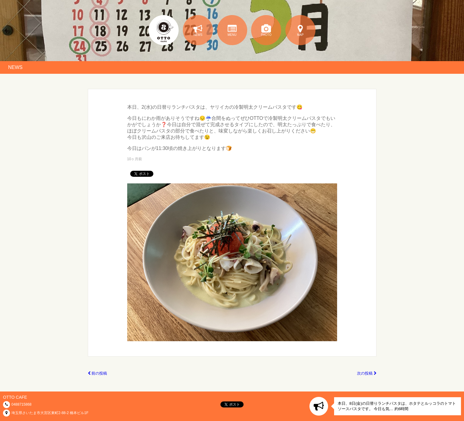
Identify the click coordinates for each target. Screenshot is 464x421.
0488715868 (21, 404)
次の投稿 (366, 373)
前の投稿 (97, 373)
